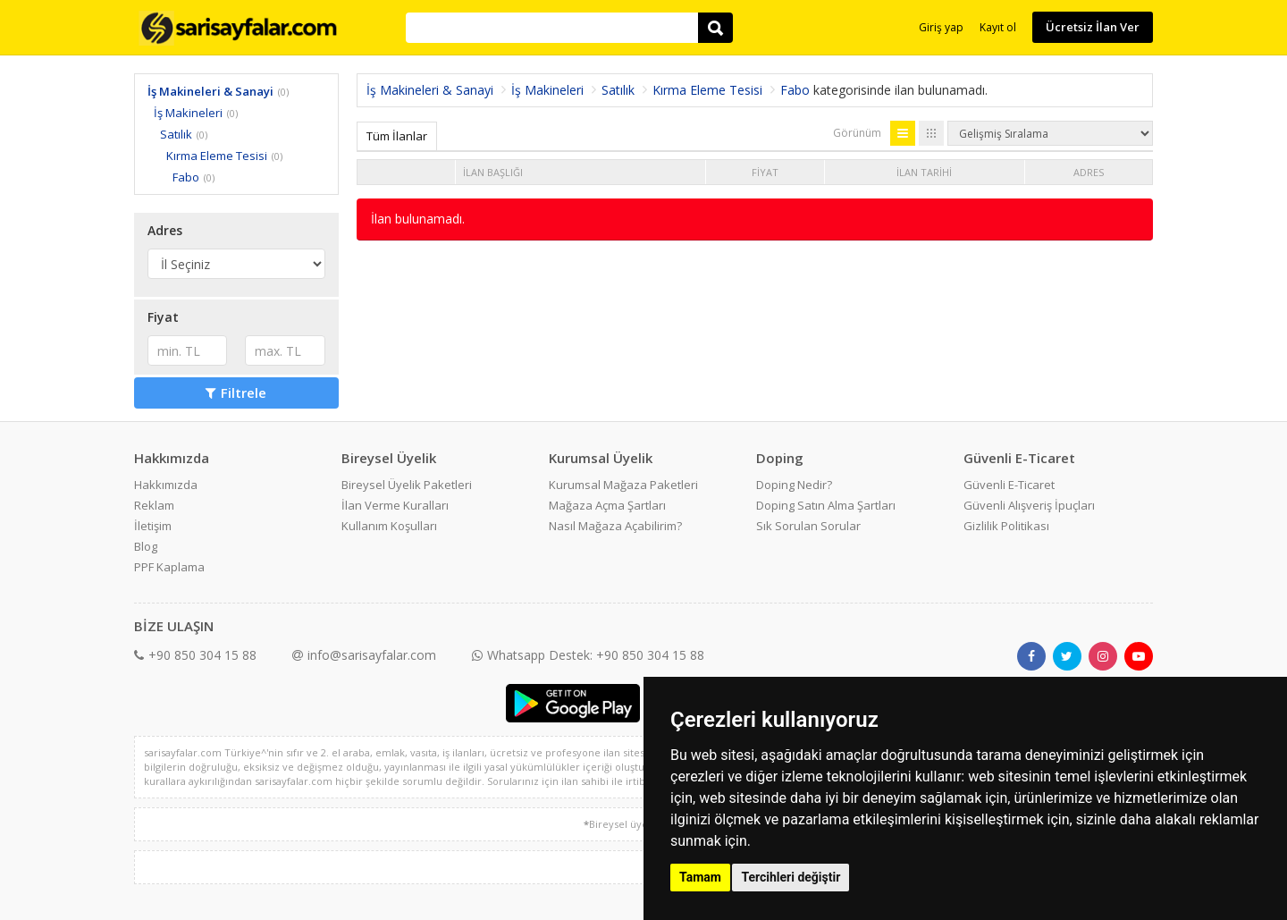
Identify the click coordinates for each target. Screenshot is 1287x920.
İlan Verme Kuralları (395, 505)
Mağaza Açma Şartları (607, 505)
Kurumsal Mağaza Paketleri (623, 485)
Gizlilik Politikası (1006, 526)
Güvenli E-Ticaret (1009, 485)
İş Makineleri (188, 113)
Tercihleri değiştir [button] (790, 877)
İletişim (153, 526)
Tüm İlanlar (396, 136)
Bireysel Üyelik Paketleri (406, 485)
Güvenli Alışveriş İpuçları (1029, 505)
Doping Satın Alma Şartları (826, 505)
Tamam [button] (700, 877)
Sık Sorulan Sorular (808, 526)
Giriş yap (941, 27)
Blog (145, 546)
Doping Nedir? (794, 485)
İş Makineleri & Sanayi (210, 91)
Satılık (176, 134)
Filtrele (236, 392)
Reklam (154, 505)
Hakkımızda (166, 485)
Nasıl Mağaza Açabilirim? (615, 526)
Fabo (185, 177)
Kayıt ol (998, 27)
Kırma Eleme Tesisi (216, 156)
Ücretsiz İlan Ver (1093, 27)
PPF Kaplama (169, 567)
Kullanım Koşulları (389, 526)
